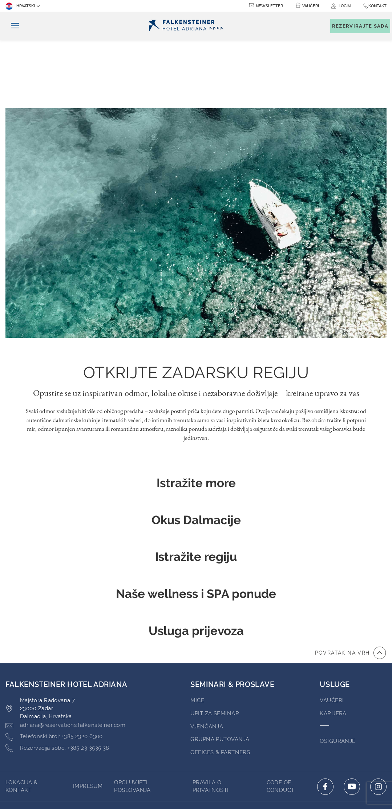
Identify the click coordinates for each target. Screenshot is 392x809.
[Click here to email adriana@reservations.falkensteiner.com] (65, 657)
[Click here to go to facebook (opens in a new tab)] (325, 718)
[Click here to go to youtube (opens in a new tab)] (352, 718)
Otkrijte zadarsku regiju (196, 304)
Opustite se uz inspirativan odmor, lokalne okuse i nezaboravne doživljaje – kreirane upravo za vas (196, 324)
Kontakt (377, 6)
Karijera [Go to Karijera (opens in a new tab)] (333, 645)
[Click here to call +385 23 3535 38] (57, 680)
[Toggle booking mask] (357, 26)
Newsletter (269, 6)
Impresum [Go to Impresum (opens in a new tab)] (88, 718)
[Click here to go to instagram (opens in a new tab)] (378, 718)
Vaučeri (310, 6)
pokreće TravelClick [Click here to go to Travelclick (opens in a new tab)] (196, 774)
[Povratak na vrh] (350, 584)
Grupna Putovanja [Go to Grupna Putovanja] (219, 671)
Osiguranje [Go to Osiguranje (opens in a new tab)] (338, 673)
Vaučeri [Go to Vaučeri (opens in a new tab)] (332, 632)
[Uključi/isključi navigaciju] (12, 26)
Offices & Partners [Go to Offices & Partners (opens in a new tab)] (220, 684)
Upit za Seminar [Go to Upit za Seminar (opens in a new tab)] (214, 645)
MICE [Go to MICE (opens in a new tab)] (197, 632)
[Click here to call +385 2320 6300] (54, 668)
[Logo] (188, 26)
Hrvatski (20, 6)
